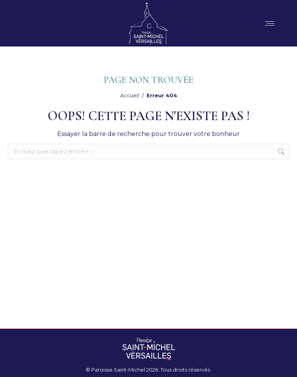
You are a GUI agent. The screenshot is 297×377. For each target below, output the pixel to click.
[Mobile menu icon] (269, 23)
